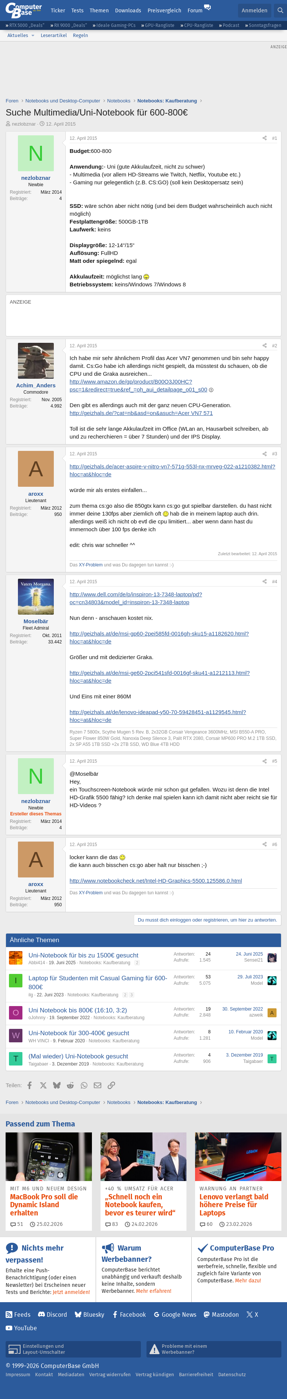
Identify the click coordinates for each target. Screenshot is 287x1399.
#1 (274, 138)
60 (206, 1224)
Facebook (133, 1314)
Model (257, 983)
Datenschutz (232, 1374)
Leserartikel (54, 35)
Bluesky (93, 1314)
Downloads (128, 10)
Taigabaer (38, 1064)
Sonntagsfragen (265, 25)
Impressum (18, 1374)
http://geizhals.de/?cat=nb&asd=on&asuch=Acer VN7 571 (141, 413)
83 (111, 1224)
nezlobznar (24, 124)
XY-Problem (91, 565)
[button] (33, 35)
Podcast (231, 25)
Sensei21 (253, 960)
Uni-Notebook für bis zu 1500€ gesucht (83, 955)
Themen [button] (99, 10)
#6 (274, 844)
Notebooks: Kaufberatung (105, 962)
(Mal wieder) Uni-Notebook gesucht (78, 1056)
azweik (256, 1015)
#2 (274, 345)
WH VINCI (38, 1040)
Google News (179, 1314)
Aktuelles (17, 35)
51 (16, 1224)
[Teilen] (264, 138)
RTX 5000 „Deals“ (26, 25)
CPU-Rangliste (198, 25)
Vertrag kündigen (155, 1374)
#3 (274, 453)
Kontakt (44, 1374)
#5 (274, 761)
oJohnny (36, 1017)
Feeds (22, 1314)
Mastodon (225, 1314)
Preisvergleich (164, 10)
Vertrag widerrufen (110, 1374)
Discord (57, 1314)
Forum (195, 10)
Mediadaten (71, 1374)
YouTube (25, 1328)
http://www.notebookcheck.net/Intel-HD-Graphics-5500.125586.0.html (156, 880)
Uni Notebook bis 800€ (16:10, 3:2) (77, 1010)
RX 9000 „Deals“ (70, 25)
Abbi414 (36, 962)
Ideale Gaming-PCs (116, 25)
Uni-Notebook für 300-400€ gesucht (78, 1033)
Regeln (80, 35)
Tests (77, 10)
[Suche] (280, 11)
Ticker (58, 10)
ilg (30, 994)
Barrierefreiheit (196, 1374)
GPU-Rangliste (160, 25)
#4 (274, 581)
